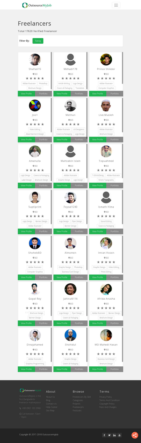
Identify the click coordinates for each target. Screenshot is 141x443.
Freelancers (78, 407)
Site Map (50, 410)
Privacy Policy (105, 397)
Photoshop (43, 83)
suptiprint (34, 206)
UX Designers (78, 129)
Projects (76, 403)
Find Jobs (77, 410)
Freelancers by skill (82, 397)
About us (50, 397)
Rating (38, 40)
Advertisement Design (35, 134)
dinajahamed (35, 344)
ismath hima (106, 206)
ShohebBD (35, 252)
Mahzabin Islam (70, 161)
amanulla (35, 161)
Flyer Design (77, 221)
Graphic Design (64, 180)
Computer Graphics (106, 88)
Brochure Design (35, 88)
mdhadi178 (70, 69)
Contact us (51, 403)
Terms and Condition (109, 400)
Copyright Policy (106, 403)
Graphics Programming (35, 363)
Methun (70, 115)
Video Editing (35, 129)
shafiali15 (35, 69)
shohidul (70, 344)
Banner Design (41, 221)
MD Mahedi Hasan (106, 344)
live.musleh (106, 115)
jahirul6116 (70, 298)
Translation (80, 88)
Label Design (27, 180)
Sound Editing (106, 221)
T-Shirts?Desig (98, 175)
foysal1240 (70, 206)
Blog (48, 400)
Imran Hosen (106, 252)
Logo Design (78, 83)
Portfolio (43, 93)
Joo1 (35, 115)
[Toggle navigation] (116, 5)
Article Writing (64, 83)
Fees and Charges (108, 407)
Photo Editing (106, 272)
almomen (70, 252)
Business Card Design (70, 272)
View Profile (26, 93)
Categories (78, 400)
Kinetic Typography (106, 180)
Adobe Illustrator (29, 83)
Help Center (51, 407)
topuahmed (106, 161)
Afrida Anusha (106, 298)
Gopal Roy (35, 298)
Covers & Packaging (64, 88)
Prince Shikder (106, 69)
